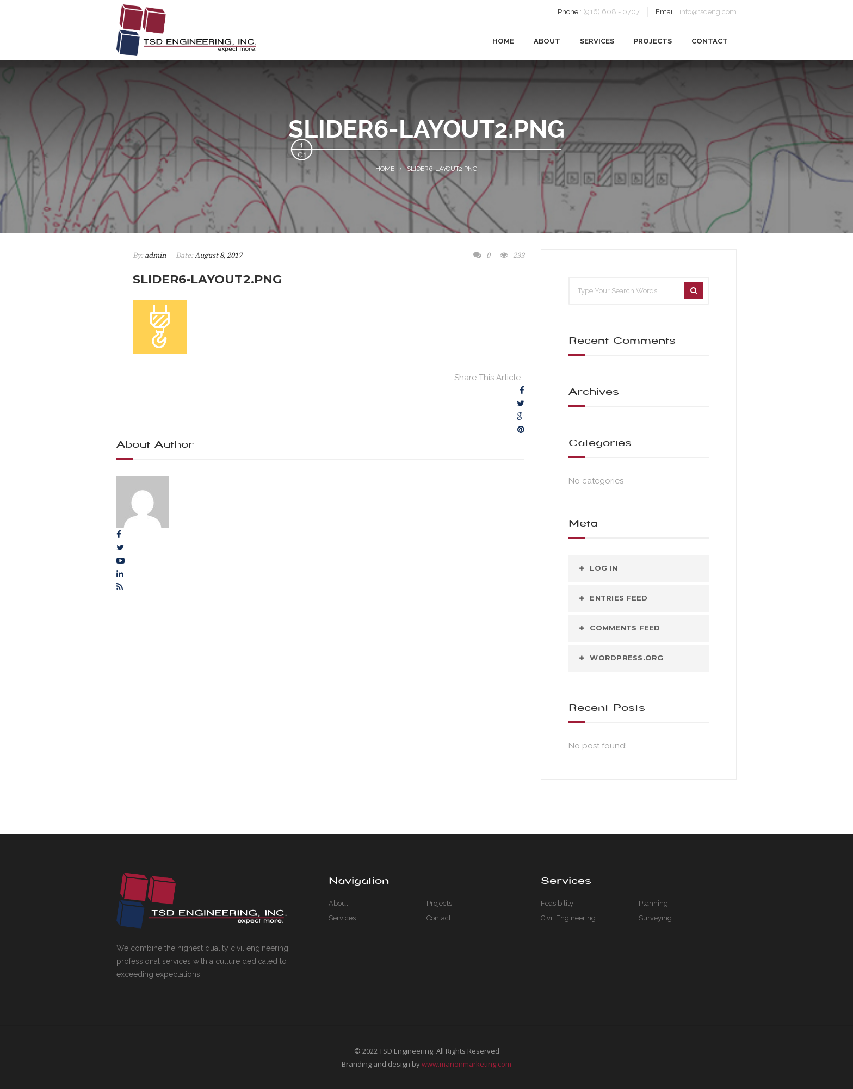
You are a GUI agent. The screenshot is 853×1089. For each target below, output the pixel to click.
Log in (603, 568)
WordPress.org (626, 657)
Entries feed (618, 597)
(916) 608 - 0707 (611, 12)
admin (155, 255)
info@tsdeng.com (708, 12)
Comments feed (625, 627)
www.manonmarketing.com (466, 1064)
